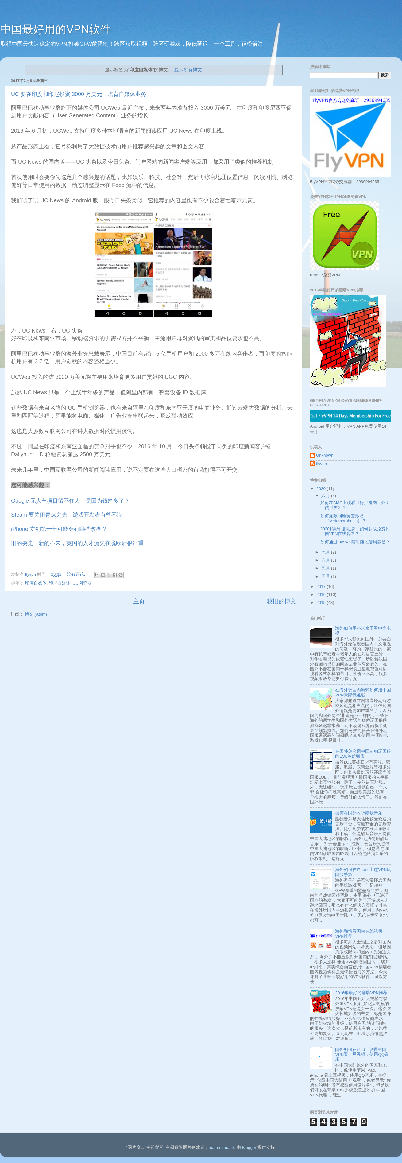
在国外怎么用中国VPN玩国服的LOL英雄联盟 (363, 754)
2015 (321, 602)
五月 (326, 568)
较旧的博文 (281, 601)
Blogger (249, 1147)
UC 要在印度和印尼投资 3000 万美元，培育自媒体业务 (78, 94)
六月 (326, 560)
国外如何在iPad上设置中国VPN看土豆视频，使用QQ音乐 (362, 1054)
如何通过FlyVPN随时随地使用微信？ (355, 542)
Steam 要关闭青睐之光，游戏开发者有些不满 (66, 515)
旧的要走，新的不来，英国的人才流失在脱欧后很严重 (77, 543)
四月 (326, 576)
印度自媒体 (36, 583)
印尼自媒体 (59, 583)
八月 (326, 495)
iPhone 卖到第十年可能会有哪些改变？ (59, 529)
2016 (321, 594)
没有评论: (77, 574)
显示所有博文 (188, 69)
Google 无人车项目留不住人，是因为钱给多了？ (71, 501)
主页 (139, 601)
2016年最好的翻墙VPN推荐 (361, 992)
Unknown (324, 455)
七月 (326, 552)
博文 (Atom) (36, 614)
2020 (321, 488)
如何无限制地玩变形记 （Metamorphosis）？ (343, 518)
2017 (321, 586)
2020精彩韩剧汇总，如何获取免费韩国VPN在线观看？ (355, 531)
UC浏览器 (82, 583)
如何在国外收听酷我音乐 (358, 813)
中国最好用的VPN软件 (55, 29)
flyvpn (321, 463)
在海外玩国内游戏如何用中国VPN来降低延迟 (363, 692)
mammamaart (221, 1147)
